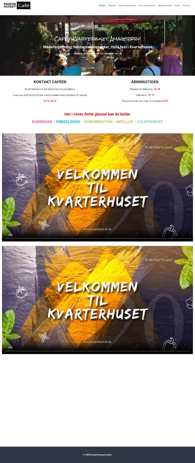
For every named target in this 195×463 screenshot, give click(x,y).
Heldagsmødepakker (127, 5)
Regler (177, 5)
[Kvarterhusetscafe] (16, 5)
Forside (102, 5)
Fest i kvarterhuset (147, 5)
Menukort (112, 5)
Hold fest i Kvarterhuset (131, 47)
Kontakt (186, 5)
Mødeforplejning (165, 5)
